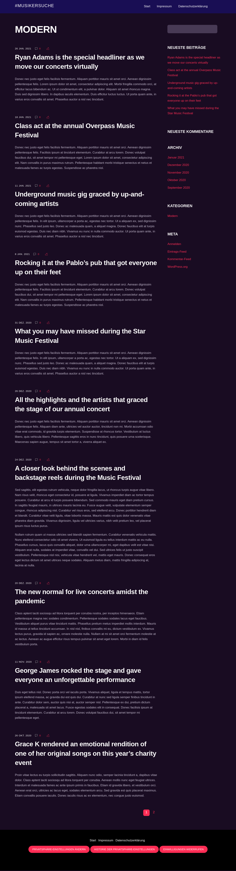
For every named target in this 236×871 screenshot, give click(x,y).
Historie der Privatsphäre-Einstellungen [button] (124, 849)
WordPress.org (177, 267)
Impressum (164, 6)
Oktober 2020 (176, 180)
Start (147, 6)
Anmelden (174, 244)
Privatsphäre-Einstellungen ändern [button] (59, 849)
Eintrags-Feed (176, 252)
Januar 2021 (175, 158)
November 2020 (178, 173)
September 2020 (178, 188)
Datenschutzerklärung (193, 6)
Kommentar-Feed (179, 259)
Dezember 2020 (178, 165)
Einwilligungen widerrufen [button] (183, 849)
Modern (172, 216)
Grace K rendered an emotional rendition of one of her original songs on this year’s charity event (85, 754)
